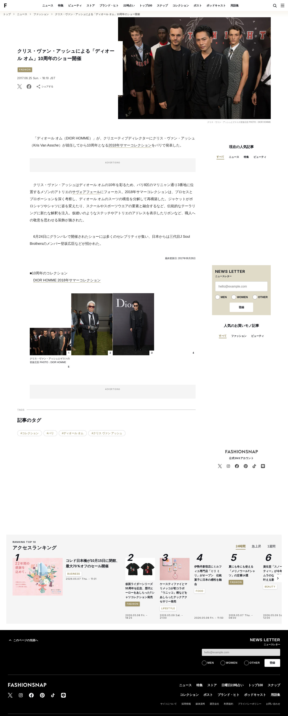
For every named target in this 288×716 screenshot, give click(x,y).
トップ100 (145, 5)
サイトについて (168, 703)
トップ (7, 14)
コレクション (180, 5)
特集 (60, 5)
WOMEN (242, 297)
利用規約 (228, 703)
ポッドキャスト (216, 5)
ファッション (41, 14)
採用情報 (186, 703)
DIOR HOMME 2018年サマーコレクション (67, 280)
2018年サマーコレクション (130, 145)
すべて (220, 156)
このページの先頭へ (23, 640)
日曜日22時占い (232, 685)
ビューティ (75, 5)
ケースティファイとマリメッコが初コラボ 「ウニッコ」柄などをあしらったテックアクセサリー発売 (173, 592)
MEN (224, 297)
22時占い (129, 5)
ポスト (198, 5)
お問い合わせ (273, 703)
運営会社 (214, 703)
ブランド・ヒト (109, 5)
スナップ (162, 5)
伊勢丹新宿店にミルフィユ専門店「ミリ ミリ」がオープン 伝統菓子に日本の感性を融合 (208, 575)
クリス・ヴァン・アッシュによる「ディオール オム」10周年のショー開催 (97, 14)
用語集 (234, 5)
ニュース (47, 5)
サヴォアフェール (86, 192)
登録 (241, 307)
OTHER (263, 297)
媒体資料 (200, 703)
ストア (91, 5)
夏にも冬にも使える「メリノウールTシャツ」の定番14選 (242, 571)
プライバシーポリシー (249, 703)
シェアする (44, 86)
